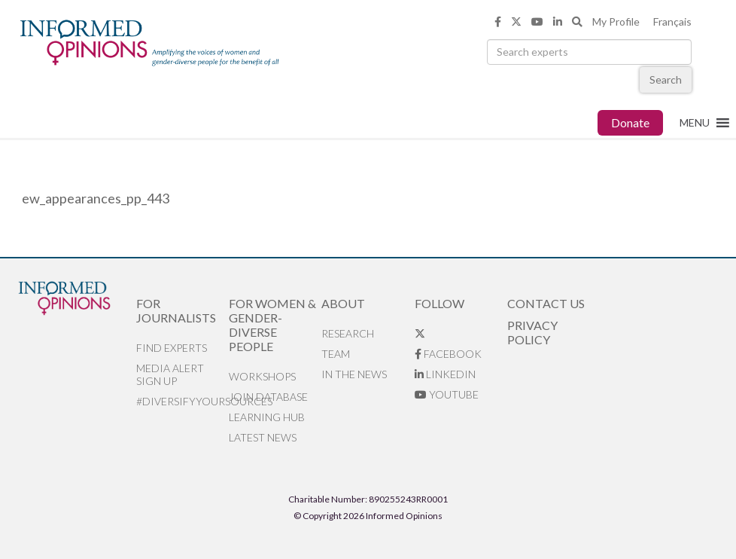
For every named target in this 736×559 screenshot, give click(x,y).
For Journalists (176, 310)
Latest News (263, 437)
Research (347, 333)
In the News (354, 374)
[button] (695, 123)
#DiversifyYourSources (182, 401)
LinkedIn (445, 374)
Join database (268, 396)
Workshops (262, 376)
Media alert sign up (170, 374)
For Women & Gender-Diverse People (272, 324)
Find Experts (171, 347)
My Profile (616, 21)
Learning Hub (267, 417)
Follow (439, 303)
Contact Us (546, 303)
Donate (630, 122)
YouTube (447, 394)
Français (672, 21)
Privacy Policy (532, 332)
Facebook (448, 353)
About (343, 303)
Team (335, 353)
